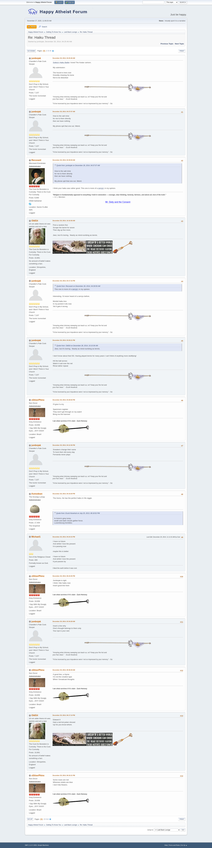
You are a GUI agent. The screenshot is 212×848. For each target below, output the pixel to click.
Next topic (179, 44)
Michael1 (36, 537)
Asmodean (36, 494)
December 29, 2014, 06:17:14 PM (64, 715)
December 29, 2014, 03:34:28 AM (64, 621)
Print (182, 51)
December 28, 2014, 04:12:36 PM (64, 445)
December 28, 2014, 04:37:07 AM (64, 111)
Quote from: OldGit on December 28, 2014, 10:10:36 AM (77, 346)
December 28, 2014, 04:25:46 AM (64, 58)
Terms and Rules (174, 845)
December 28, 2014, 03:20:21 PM (64, 340)
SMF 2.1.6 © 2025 (31, 845)
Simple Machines (43, 845)
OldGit (34, 221)
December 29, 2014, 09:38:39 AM (64, 670)
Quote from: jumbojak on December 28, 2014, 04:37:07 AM (78, 165)
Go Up (29, 819)
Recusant (36, 160)
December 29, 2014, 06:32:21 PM (64, 775)
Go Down (31, 51)
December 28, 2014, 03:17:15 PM (64, 281)
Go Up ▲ (184, 845)
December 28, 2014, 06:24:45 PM (64, 576)
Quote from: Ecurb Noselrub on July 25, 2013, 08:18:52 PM (78, 513)
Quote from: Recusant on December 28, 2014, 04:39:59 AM (78, 286)
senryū (101, 188)
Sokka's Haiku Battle (61, 63)
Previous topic (166, 44)
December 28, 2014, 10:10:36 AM (64, 220)
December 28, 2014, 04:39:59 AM (64, 160)
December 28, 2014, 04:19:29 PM (64, 493)
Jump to (150, 830)
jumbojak (36, 58)
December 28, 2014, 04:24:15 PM (64, 537)
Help (166, 845)
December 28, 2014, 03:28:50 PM (64, 400)
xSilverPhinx (37, 400)
